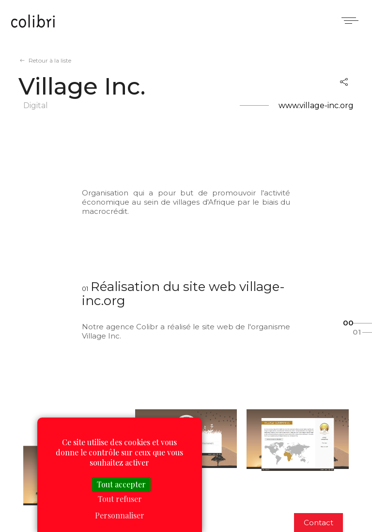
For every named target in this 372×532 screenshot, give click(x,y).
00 (348, 322)
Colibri (33, 22)
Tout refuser (120, 499)
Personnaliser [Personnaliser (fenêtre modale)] (119, 515)
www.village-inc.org (316, 105)
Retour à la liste (50, 60)
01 (357, 332)
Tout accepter (121, 484)
